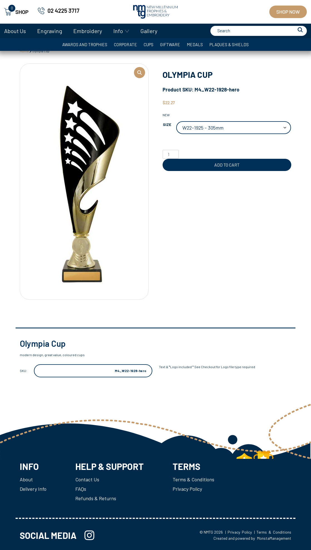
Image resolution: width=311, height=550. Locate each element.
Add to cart (227, 164)
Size (167, 124)
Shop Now (288, 12)
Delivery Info (33, 489)
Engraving (49, 31)
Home (24, 51)
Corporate (125, 44)
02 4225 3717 (63, 10)
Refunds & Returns (95, 498)
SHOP (16, 12)
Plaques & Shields (229, 44)
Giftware (170, 44)
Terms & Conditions (193, 479)
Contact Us (87, 479)
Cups (148, 44)
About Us (15, 31)
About (26, 479)
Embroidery (87, 31)
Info (118, 31)
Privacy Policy (187, 489)
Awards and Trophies (84, 44)
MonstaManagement (274, 538)
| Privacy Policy (238, 532)
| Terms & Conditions (272, 532)
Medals (195, 44)
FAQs (80, 489)
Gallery (148, 31)
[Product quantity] (171, 154)
